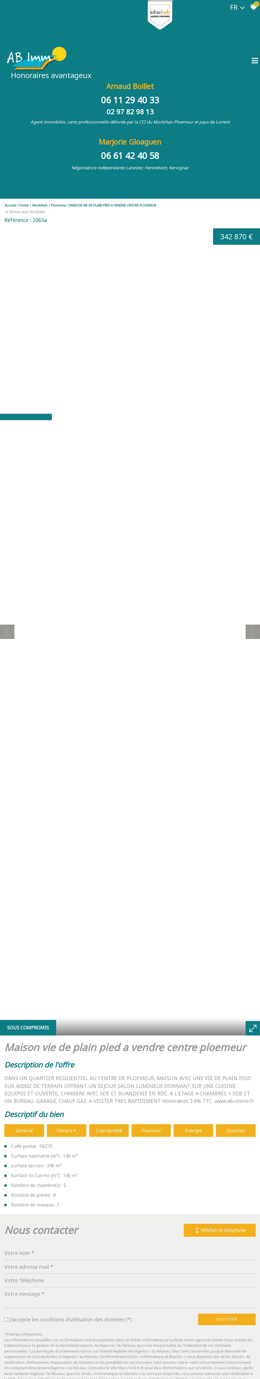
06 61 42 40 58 (130, 156)
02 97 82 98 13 (130, 111)
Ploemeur (59, 205)
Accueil (10, 205)
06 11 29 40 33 (130, 100)
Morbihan (40, 205)
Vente (24, 205)
